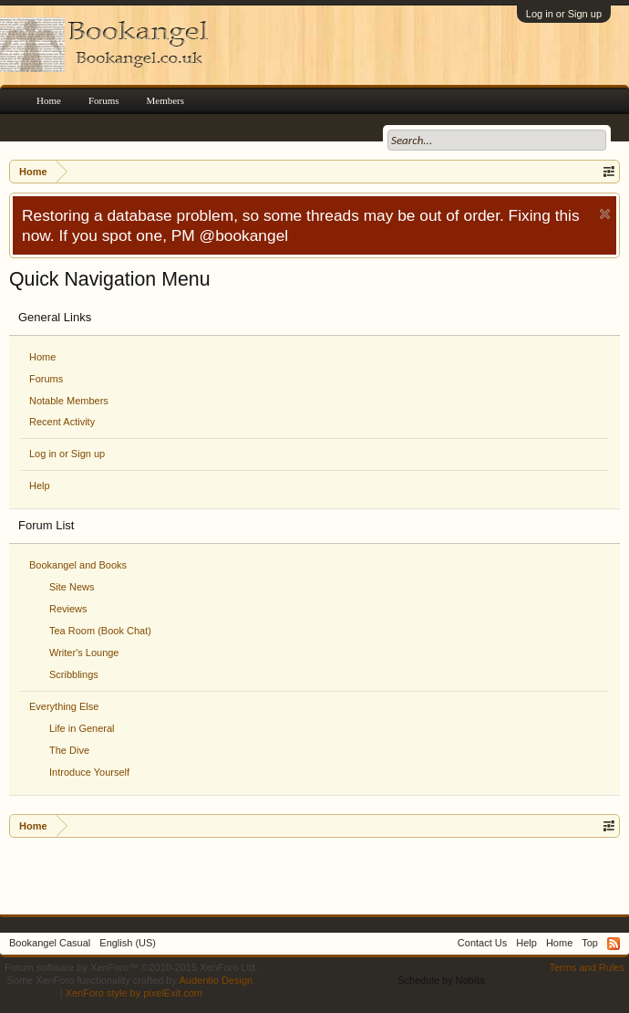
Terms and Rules (586, 967)
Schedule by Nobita (440, 980)
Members (166, 100)
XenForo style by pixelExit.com (134, 992)
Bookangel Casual (49, 942)
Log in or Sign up (564, 13)
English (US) (127, 942)
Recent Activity (62, 421)
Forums (46, 378)
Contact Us (482, 942)
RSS (613, 943)
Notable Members (68, 400)
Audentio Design (216, 980)
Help (39, 485)
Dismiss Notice (605, 214)
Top (590, 942)
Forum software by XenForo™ (131, 967)
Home (42, 356)
